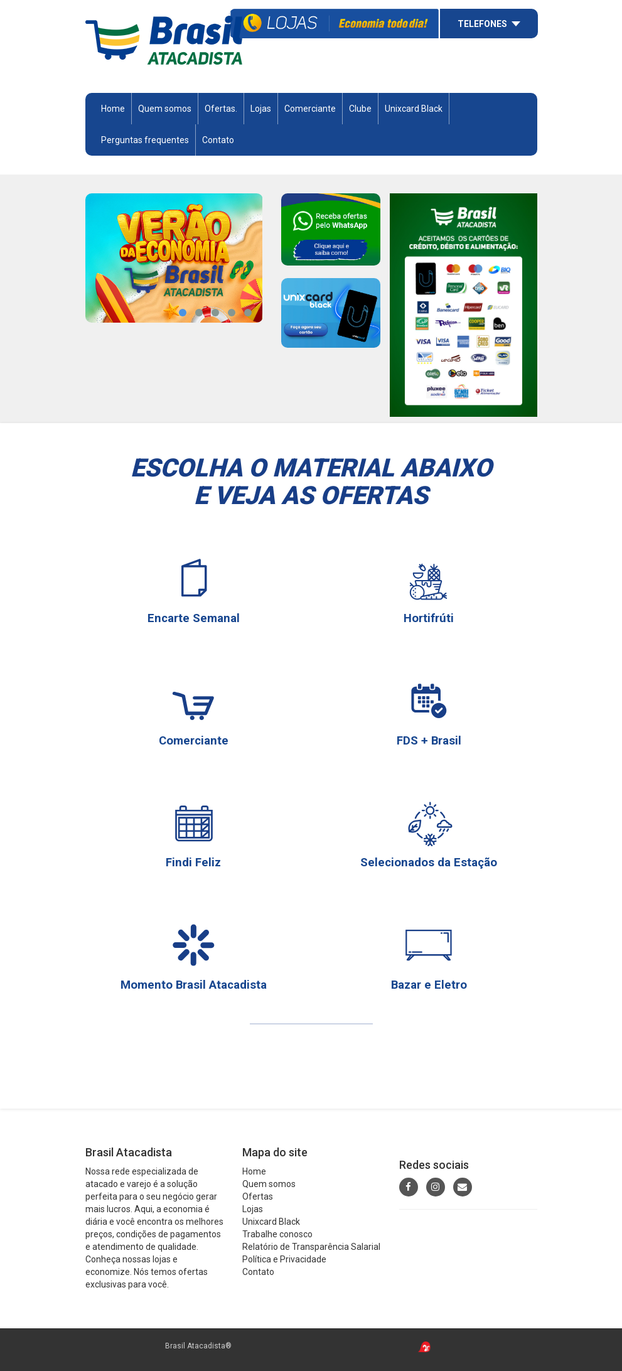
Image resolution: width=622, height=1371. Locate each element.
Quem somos (164, 109)
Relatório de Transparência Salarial (311, 1247)
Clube (360, 109)
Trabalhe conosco (277, 1234)
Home (113, 109)
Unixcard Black (413, 109)
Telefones (482, 24)
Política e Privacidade (284, 1259)
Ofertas (257, 1196)
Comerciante (310, 109)
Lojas (260, 109)
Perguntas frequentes (145, 140)
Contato (218, 140)
